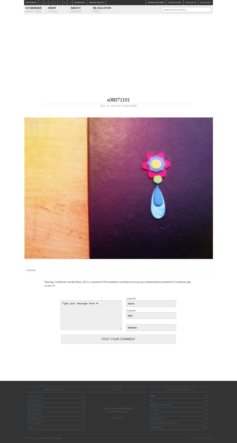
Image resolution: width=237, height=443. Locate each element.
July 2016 (32, 427)
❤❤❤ (152, 396)
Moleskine (31, 2)
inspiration (156, 427)
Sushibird (33, 9)
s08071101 (118, 100)
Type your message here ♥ (91, 315)
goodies (154, 414)
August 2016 (33, 423)
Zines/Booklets (96, 2)
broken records (156, 2)
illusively (206, 2)
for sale (155, 409)
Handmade (79, 2)
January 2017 (34, 401)
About (76, 9)
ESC (152, 401)
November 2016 (35, 409)
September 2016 (35, 418)
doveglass (191, 2)
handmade (156, 418)
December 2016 (35, 405)
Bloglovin (102, 9)
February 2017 (35, 396)
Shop (52, 9)
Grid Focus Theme (49, 438)
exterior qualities (160, 405)
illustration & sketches (163, 423)
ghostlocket (175, 2)
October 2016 (34, 414)
